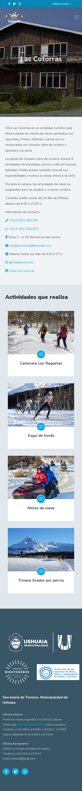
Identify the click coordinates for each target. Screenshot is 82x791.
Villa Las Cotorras (21, 271)
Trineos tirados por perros (41, 580)
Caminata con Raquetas (41, 363)
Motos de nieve (41, 508)
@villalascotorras (21, 262)
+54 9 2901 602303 (23, 229)
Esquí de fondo (41, 435)
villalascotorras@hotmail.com (30, 246)
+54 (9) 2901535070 (31, 725)
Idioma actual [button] (61, 4)
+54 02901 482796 (23, 220)
